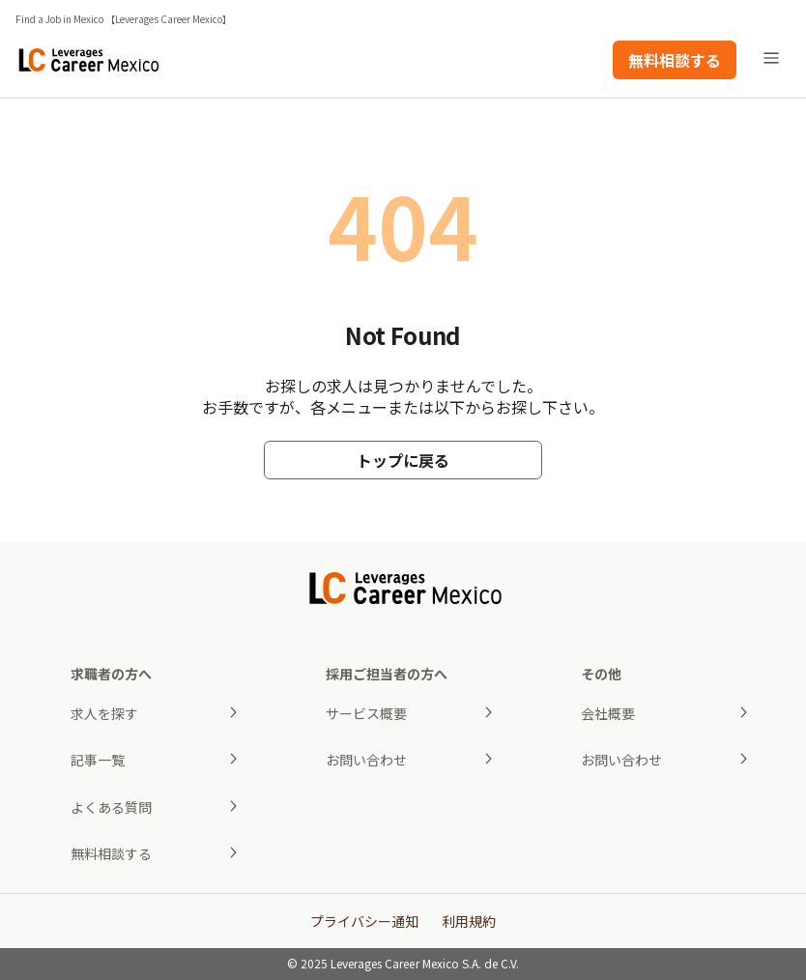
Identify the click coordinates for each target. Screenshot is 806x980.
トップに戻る (403, 460)
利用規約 (469, 921)
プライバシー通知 (364, 921)
